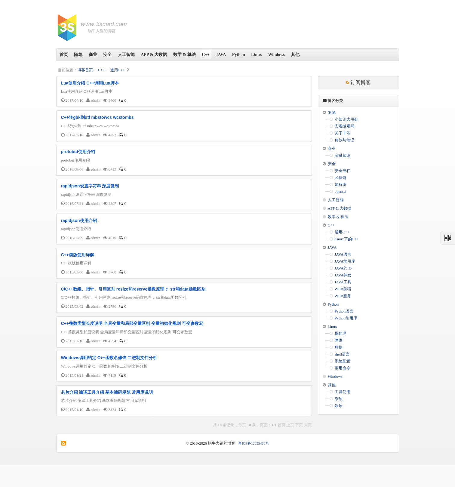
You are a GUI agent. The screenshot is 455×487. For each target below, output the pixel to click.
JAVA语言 (343, 254)
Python (265, 54)
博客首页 (85, 70)
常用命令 (342, 368)
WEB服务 (343, 296)
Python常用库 (346, 318)
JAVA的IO (343, 268)
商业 (100, 54)
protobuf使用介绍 (78, 156)
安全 (117, 54)
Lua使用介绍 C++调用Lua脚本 (90, 83)
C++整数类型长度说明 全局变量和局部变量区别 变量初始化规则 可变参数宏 (132, 340)
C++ (227, 54)
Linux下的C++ (347, 239)
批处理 (340, 333)
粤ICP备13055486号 (253, 466)
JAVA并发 (343, 275)
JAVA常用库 (345, 261)
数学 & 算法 (203, 54)
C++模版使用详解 (77, 267)
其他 (331, 54)
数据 (339, 347)
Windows (309, 54)
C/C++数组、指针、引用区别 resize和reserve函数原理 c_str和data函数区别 (133, 303)
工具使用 (342, 392)
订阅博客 (358, 82)
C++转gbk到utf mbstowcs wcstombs (97, 119)
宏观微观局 (344, 126)
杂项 (339, 398)
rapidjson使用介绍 (79, 230)
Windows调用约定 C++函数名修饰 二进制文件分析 (109, 377)
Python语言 (344, 311)
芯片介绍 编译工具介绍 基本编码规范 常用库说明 (107, 414)
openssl (340, 191)
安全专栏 (342, 170)
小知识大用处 (346, 119)
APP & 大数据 (170, 54)
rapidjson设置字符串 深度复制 (90, 193)
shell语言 (342, 354)
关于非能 (342, 133)
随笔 (82, 54)
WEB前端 (343, 289)
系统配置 (342, 361)
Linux (286, 54)
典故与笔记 (344, 140)
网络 (339, 340)
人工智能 (139, 54)
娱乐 (339, 405)
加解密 (340, 184)
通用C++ (117, 70)
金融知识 (342, 155)
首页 (65, 54)
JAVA (245, 54)
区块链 (340, 177)
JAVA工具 (343, 282)
